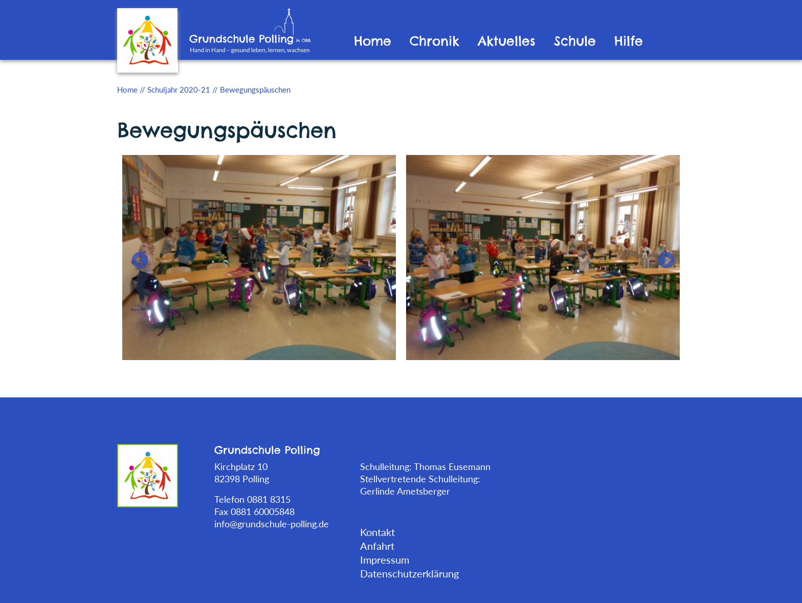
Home (372, 41)
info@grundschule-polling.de (271, 523)
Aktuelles (507, 41)
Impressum (384, 559)
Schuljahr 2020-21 (178, 89)
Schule (575, 41)
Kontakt (377, 532)
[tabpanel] (259, 256)
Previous (135, 257)
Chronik (434, 41)
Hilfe (628, 41)
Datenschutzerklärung (409, 573)
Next (662, 257)
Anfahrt (377, 546)
